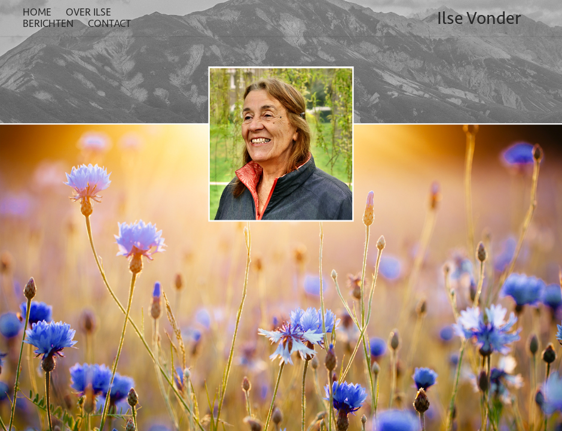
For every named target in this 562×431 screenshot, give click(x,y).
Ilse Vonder (479, 18)
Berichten (48, 23)
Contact (109, 23)
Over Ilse (88, 12)
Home (37, 12)
